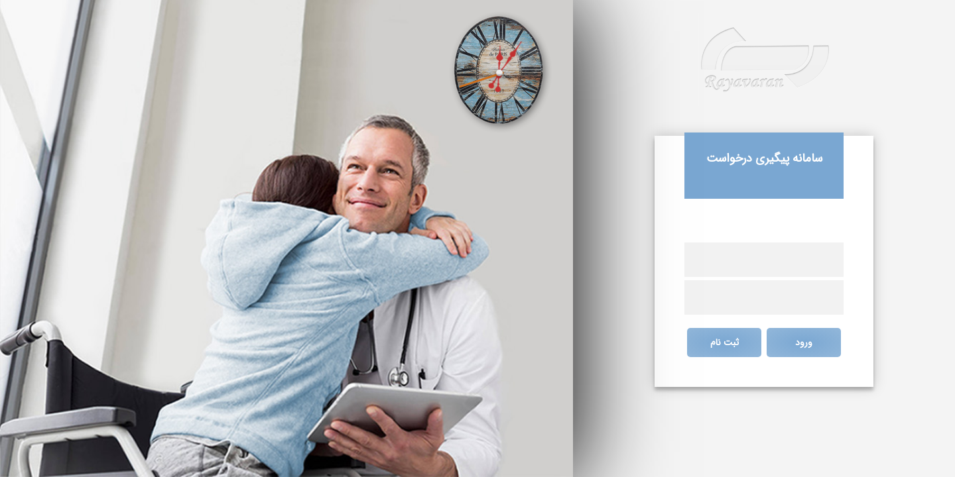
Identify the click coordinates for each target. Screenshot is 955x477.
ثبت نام (724, 342)
